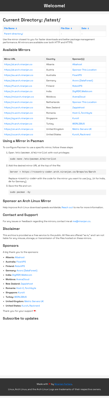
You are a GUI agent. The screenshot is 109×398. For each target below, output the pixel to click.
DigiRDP (76, 91)
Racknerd (85, 134)
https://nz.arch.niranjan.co (18, 107)
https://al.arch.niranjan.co (18, 64)
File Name (9, 28)
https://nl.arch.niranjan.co (18, 102)
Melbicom (87, 91)
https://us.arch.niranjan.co (18, 134)
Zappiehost (78, 107)
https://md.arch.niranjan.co (19, 96)
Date (83, 28)
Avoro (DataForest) (82, 80)
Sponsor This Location (84, 69)
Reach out (67, 209)
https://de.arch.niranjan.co (18, 80)
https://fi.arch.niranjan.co (18, 85)
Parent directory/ (13, 33)
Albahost (77, 64)
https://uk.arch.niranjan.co (18, 129)
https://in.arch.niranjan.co (18, 91)
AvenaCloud (78, 96)
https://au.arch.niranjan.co (18, 75)
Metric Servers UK (82, 129)
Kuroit (75, 118)
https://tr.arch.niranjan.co (18, 123)
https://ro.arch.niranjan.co (18, 112)
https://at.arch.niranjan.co (18, 69)
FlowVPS (77, 75)
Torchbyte (86, 112)
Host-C (76, 112)
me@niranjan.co (81, 223)
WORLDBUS (78, 123)
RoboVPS (77, 85)
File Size (65, 28)
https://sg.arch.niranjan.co (18, 118)
